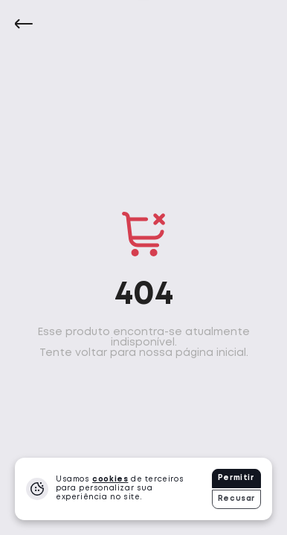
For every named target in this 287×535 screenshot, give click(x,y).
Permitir (236, 478)
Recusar (236, 499)
